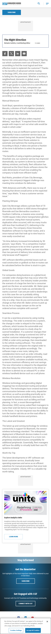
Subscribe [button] (26, 581)
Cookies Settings (16, 630)
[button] (47, 3)
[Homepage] (11, 4)
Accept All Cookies (32, 630)
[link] (5, 53)
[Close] (47, 621)
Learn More (13, 537)
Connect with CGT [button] (25, 603)
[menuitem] (5, 53)
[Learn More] (25, 503)
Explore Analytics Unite (13, 518)
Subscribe (12, 12)
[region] (25, 626)
